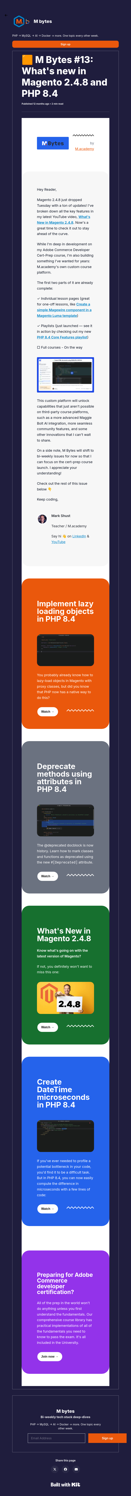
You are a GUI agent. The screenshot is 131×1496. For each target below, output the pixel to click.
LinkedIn (79, 536)
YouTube (58, 542)
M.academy (84, 149)
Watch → (47, 711)
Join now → (49, 1356)
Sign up (65, 44)
